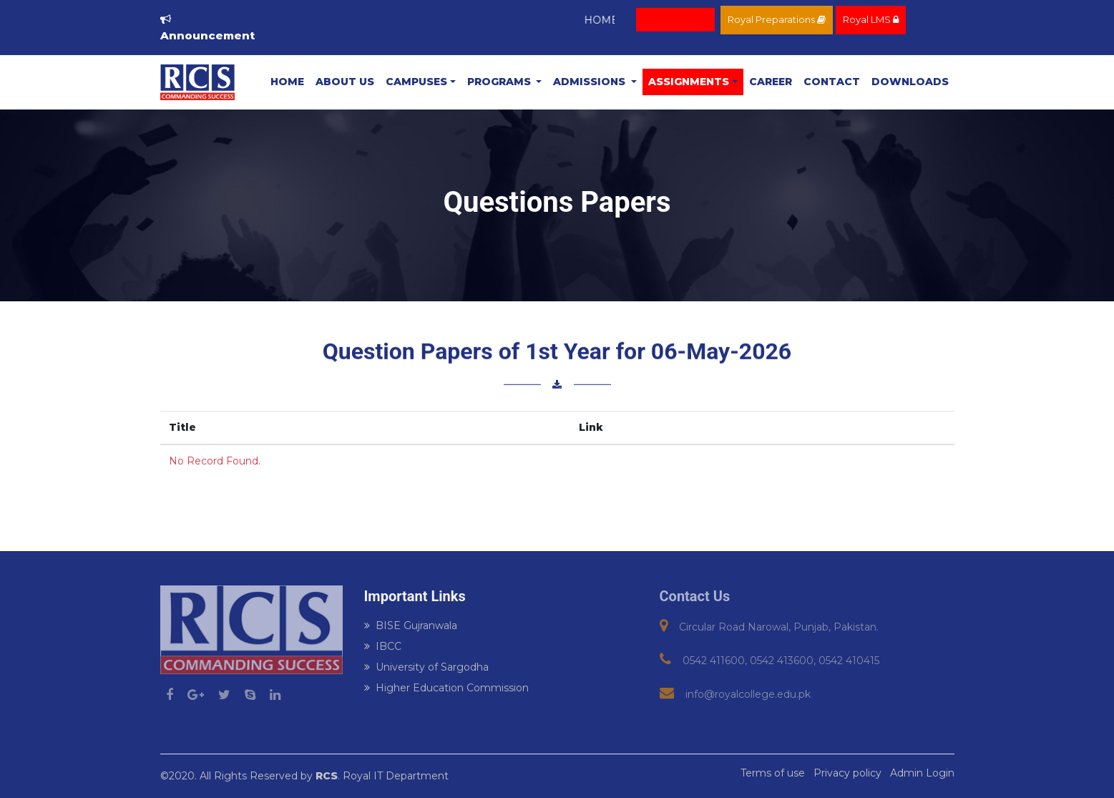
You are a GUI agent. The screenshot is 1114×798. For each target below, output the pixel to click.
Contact (831, 81)
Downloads (910, 81)
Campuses (416, 81)
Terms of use (773, 773)
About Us (345, 81)
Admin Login (922, 773)
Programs (500, 81)
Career (770, 81)
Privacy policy (847, 773)
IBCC (382, 646)
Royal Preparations (777, 19)
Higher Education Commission (446, 687)
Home (287, 81)
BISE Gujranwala (410, 625)
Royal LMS (871, 19)
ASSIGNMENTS (688, 81)
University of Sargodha (426, 667)
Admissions (590, 81)
